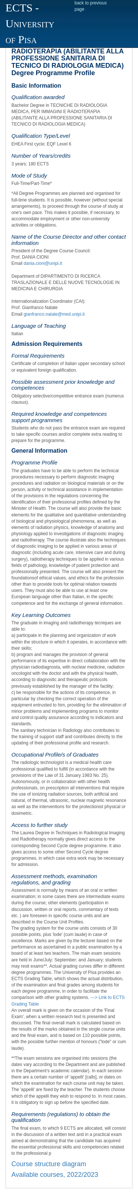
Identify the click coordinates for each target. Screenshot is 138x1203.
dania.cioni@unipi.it (43, 263)
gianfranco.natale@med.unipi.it (54, 314)
